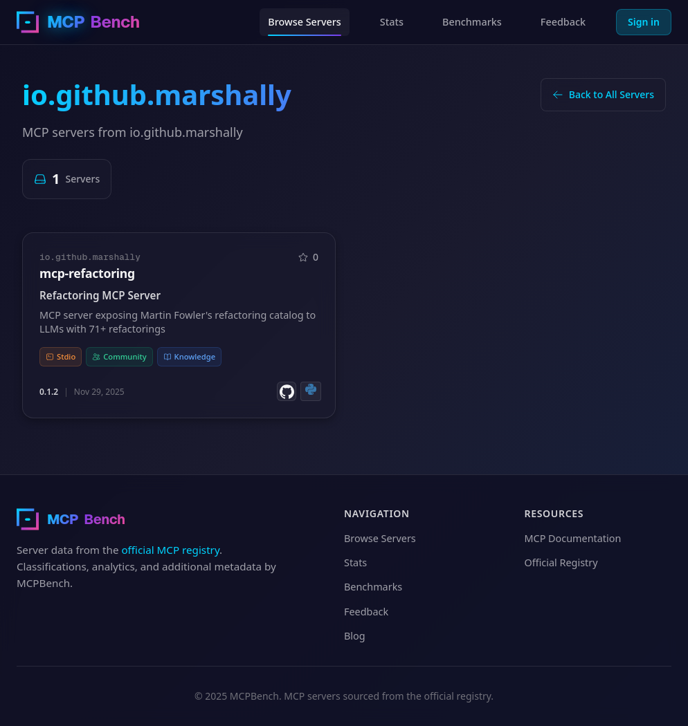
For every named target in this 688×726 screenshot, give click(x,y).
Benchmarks (472, 21)
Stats (392, 21)
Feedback (563, 21)
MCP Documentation (573, 538)
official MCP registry (170, 550)
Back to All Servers (603, 94)
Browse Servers (304, 21)
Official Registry (561, 562)
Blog (354, 635)
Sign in (644, 21)
